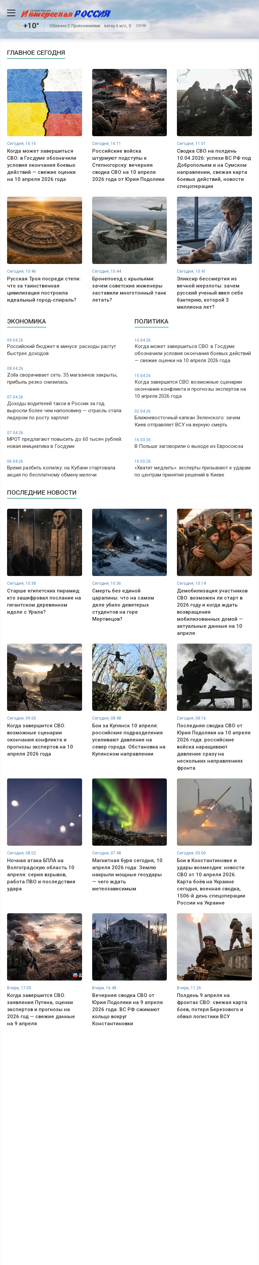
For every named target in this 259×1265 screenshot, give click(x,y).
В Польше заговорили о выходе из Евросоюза (193, 443)
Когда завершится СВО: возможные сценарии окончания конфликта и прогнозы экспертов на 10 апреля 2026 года (193, 386)
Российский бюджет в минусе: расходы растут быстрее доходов (65, 347)
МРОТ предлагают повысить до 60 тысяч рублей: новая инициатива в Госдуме (65, 439)
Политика (152, 321)
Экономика (26, 321)
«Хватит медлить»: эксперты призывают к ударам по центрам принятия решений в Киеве (193, 468)
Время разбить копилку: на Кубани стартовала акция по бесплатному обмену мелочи (65, 468)
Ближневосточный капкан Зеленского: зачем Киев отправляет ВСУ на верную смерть (193, 418)
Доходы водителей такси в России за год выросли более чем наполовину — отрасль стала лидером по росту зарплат (65, 407)
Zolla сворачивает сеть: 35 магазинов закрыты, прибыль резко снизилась (65, 375)
